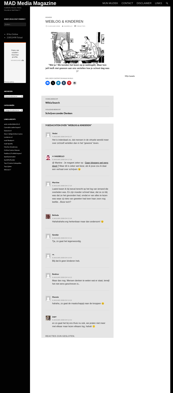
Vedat (54, 133)
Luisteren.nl (8, 137)
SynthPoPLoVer (9, 160)
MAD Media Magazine (30, 3)
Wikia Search (77, 100)
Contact (127, 3)
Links (158, 3)
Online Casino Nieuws (12, 150)
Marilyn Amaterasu (11, 147)
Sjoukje (55, 235)
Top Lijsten (8, 166)
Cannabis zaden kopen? (12, 127)
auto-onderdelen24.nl (12, 124)
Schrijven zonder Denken (77, 111)
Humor (48, 17)
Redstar (55, 274)
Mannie (55, 297)
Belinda (55, 215)
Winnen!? (7, 170)
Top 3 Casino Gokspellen (12, 163)
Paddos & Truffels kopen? (13, 153)
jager (54, 316)
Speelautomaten (10, 157)
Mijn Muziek (110, 3)
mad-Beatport (9, 140)
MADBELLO (68, 26)
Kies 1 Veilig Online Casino (13, 134)
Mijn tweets (130, 76)
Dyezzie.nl (7, 131)
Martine (55, 182)
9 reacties (80, 26)
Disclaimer (144, 3)
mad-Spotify (8, 144)
